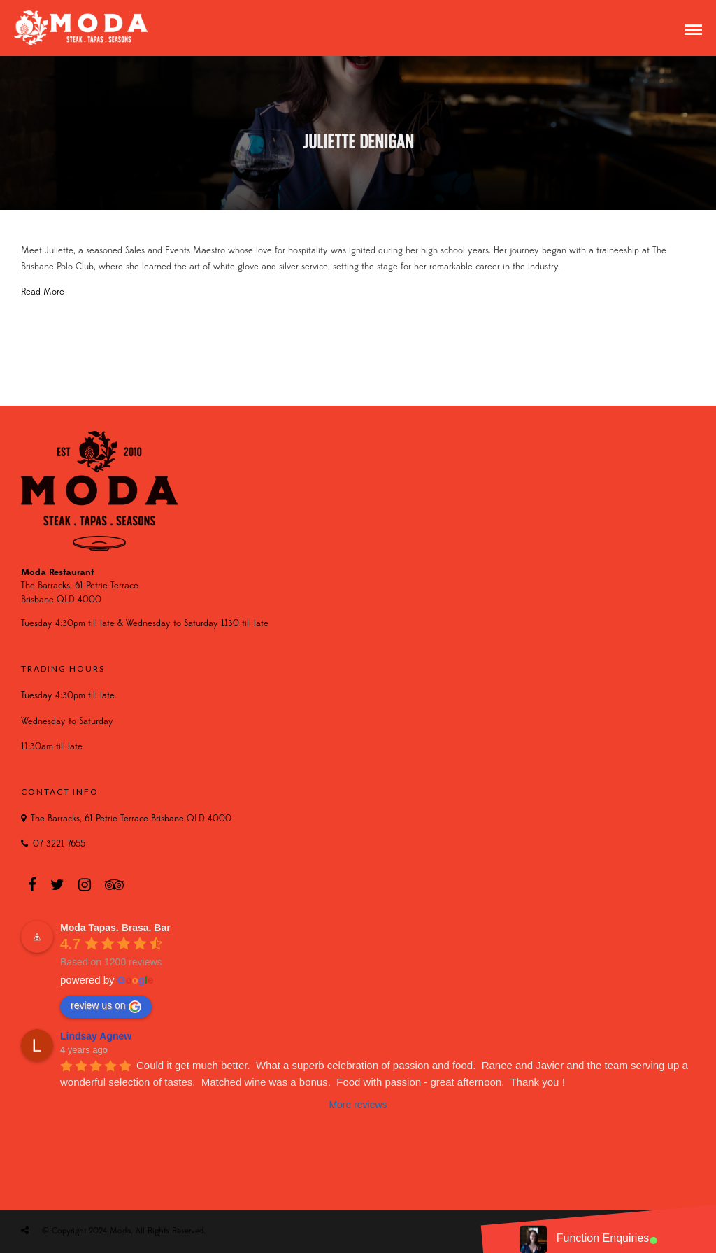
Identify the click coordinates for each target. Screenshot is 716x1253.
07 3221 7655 (59, 844)
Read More (42, 292)
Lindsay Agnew (95, 1036)
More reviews (358, 1104)
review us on (106, 1006)
